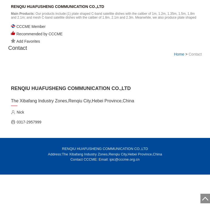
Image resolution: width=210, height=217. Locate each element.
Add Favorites (25, 41)
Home (179, 54)
